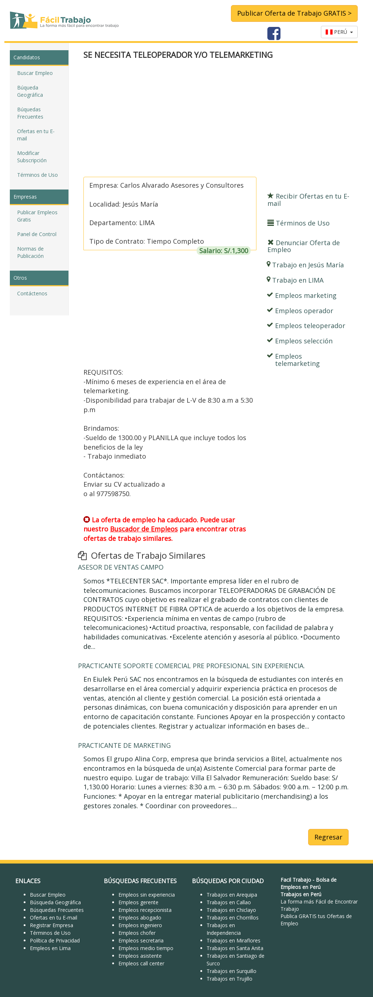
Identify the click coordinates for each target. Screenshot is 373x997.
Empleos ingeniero (140, 925)
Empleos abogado (139, 917)
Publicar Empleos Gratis (37, 216)
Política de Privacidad (55, 940)
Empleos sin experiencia (146, 894)
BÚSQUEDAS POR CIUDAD (228, 881)
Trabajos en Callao (229, 902)
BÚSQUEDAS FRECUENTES (140, 881)
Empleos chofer (137, 932)
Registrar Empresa (51, 925)
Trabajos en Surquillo (231, 971)
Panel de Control (36, 234)
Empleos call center (141, 963)
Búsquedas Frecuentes (57, 909)
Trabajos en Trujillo (229, 978)
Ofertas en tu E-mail (36, 135)
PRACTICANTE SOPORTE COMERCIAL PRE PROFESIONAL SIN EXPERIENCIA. (191, 665)
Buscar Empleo (35, 72)
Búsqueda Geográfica (55, 902)
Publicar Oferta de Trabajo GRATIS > (294, 13)
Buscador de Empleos (144, 529)
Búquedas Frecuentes (30, 113)
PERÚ (339, 31)
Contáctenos (32, 293)
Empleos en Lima (50, 948)
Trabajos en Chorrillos (233, 917)
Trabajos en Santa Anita (235, 948)
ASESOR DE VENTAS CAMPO (121, 567)
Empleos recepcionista (145, 909)
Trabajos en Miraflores (233, 940)
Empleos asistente (140, 955)
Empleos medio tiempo (145, 948)
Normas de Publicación (30, 252)
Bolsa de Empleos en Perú (308, 883)
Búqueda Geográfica (30, 91)
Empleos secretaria (141, 940)
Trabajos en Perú (300, 894)
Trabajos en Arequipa (232, 894)
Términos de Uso (37, 174)
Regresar (328, 837)
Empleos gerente (138, 902)
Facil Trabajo (295, 879)
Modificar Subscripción (32, 156)
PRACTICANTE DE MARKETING (124, 745)
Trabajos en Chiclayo (231, 909)
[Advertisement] (216, 119)
